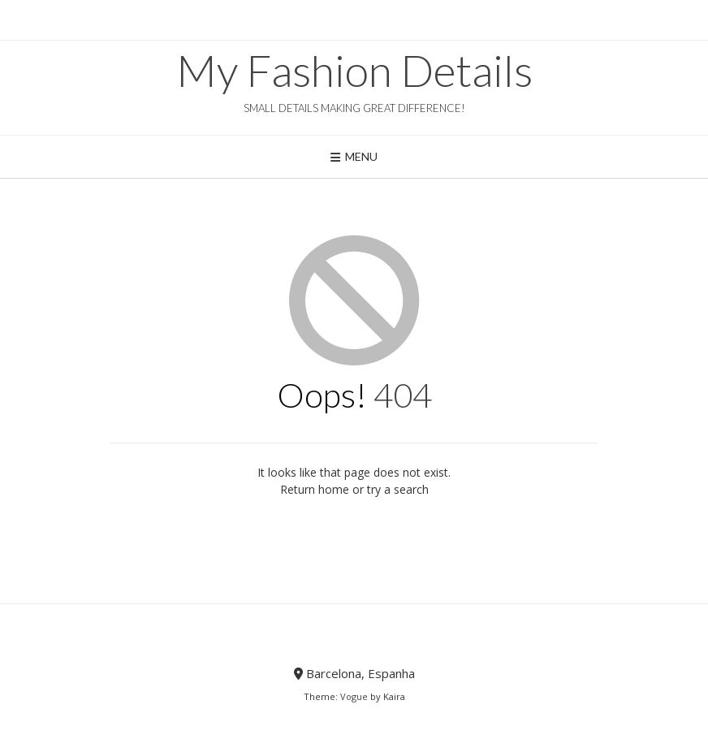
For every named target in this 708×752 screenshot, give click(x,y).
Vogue (354, 696)
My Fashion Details (354, 71)
